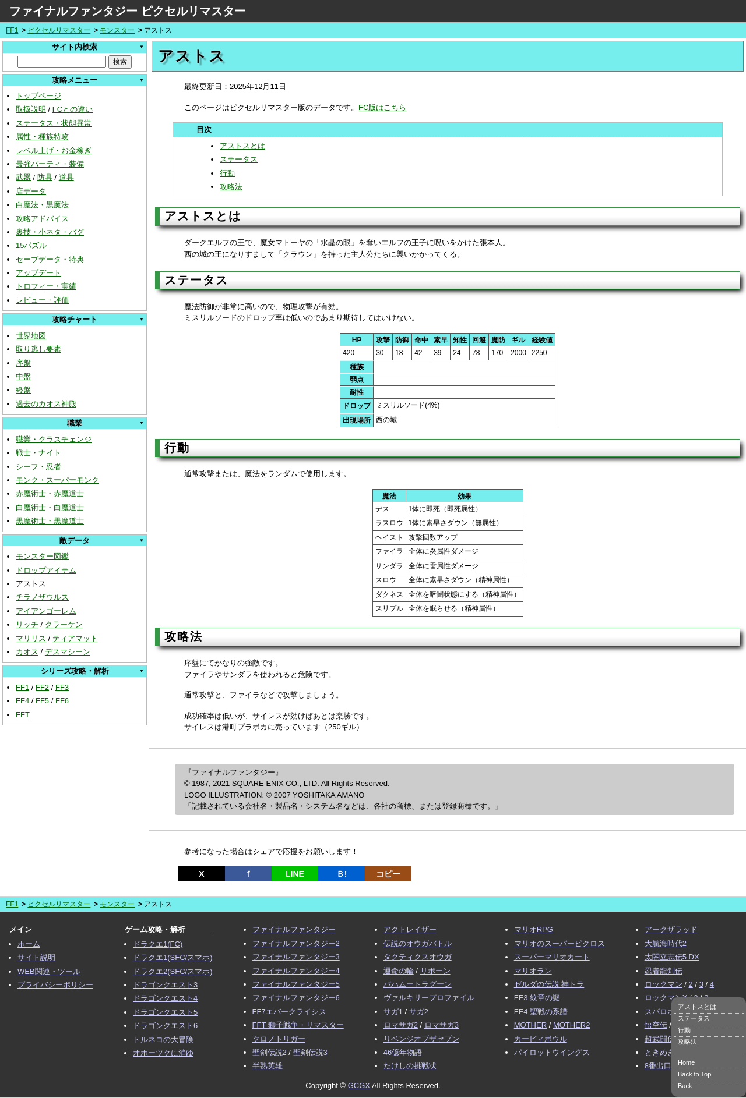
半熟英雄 (267, 1065)
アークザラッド (671, 929)
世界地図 (31, 335)
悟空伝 (656, 1025)
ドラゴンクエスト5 (165, 1012)
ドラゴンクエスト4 (165, 998)
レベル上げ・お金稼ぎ (54, 150)
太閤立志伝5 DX (672, 956)
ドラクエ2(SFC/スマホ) (173, 971)
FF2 (42, 687)
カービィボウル (540, 1039)
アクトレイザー (410, 929)
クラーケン (64, 624)
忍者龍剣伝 (663, 970)
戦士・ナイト (38, 452)
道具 (66, 177)
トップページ (38, 95)
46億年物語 (402, 1052)
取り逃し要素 (38, 349)
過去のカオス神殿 (46, 403)
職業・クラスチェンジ (54, 439)
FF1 (12, 30)
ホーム (28, 944)
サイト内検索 (74, 46)
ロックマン (663, 984)
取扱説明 (31, 109)
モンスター (117, 30)
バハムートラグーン (417, 984)
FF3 (62, 687)
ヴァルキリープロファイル (428, 997)
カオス (27, 651)
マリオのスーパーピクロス (559, 943)
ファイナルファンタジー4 (296, 970)
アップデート (38, 272)
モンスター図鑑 (42, 556)
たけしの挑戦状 (410, 1065)
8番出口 (658, 1065)
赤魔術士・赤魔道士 (50, 493)
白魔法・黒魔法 (42, 204)
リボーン (435, 970)
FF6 (62, 700)
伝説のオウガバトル (417, 943)
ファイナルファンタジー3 (296, 956)
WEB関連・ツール (48, 971)
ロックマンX (666, 997)
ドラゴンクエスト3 (165, 984)
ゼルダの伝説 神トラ (549, 984)
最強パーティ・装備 (50, 164)
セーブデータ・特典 (50, 259)
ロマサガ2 (400, 1025)
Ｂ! (341, 874)
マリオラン (533, 970)
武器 (23, 177)
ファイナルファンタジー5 (296, 984)
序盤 (23, 363)
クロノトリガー (278, 1039)
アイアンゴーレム (46, 611)
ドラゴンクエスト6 (165, 1025)
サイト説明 (36, 957)
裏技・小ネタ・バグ (50, 232)
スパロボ (660, 1011)
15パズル (31, 245)
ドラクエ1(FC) (157, 944)
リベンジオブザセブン (421, 1039)
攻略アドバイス (42, 218)
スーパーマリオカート (552, 956)
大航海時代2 (666, 943)
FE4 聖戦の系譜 (541, 1011)
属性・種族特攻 (42, 136)
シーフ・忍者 (38, 466)
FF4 (22, 700)
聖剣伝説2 (269, 1052)
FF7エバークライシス (289, 1011)
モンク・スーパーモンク (57, 480)
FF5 (42, 700)
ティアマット (75, 638)
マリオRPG (533, 929)
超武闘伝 (660, 1039)
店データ (31, 191)
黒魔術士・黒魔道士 (50, 520)
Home (686, 1062)
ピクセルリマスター (58, 30)
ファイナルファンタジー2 (296, 943)
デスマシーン (67, 651)
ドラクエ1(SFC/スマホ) (173, 957)
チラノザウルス (42, 597)
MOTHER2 (571, 1025)
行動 (227, 173)
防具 (44, 177)
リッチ (27, 624)
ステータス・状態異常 (54, 123)
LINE (295, 874)
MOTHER (530, 1025)
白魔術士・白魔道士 (50, 507)
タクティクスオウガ (417, 956)
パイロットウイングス (552, 1052)
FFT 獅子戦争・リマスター (298, 1025)
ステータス (239, 159)
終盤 (23, 389)
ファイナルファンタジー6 (296, 997)
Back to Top (694, 1074)
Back (685, 1085)
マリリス (31, 638)
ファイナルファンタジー (294, 929)
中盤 (23, 376)
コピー (388, 874)
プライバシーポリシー (55, 984)
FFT (23, 714)
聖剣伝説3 (310, 1052)
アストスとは (242, 145)
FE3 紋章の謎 (537, 997)
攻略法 (231, 186)
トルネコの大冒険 (163, 1039)
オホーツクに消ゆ (163, 1053)
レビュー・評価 (42, 300)
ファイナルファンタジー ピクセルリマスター (127, 11)
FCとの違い (72, 109)
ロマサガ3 (441, 1025)
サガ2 (418, 1011)
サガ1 (393, 1011)
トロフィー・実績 (46, 286)
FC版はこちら (382, 107)
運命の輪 (398, 970)
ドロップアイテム (46, 570)
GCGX (359, 1085)
